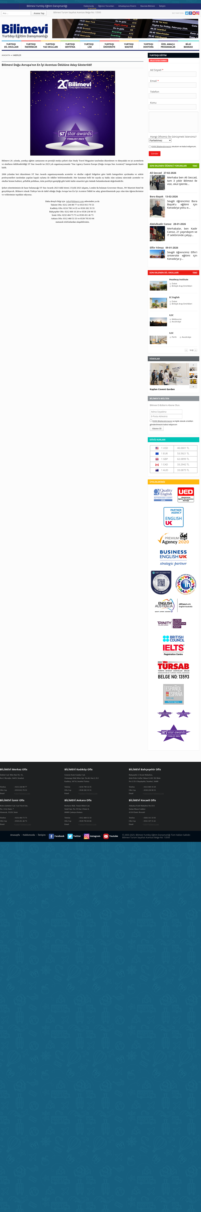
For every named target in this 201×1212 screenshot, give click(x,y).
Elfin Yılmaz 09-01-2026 (164, 247)
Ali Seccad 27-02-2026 (163, 172)
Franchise (92, 8)
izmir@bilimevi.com (23, 824)
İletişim (162, 6)
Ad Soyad (155, 70)
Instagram (197, 13)
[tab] (158, 60)
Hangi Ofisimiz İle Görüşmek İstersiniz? (173, 136)
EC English (174, 297)
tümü (195, 273)
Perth (174, 337)
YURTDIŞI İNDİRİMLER (31, 45)
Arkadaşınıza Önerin (127, 6)
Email (153, 81)
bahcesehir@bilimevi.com (154, 793)
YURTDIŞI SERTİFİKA (70, 45)
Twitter (186, 13)
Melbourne (176, 319)
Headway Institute (178, 279)
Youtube (194, 13)
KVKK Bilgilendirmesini (161, 146)
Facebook (190, 13)
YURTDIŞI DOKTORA (148, 45)
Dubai (174, 283)
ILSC (171, 315)
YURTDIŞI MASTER (129, 45)
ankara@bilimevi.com (88, 824)
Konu (153, 102)
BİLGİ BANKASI (188, 45)
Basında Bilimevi (148, 6)
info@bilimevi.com (75, 201)
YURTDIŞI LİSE (89, 45)
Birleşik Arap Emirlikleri (182, 286)
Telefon (154, 91)
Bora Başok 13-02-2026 (164, 196)
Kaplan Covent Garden (162, 389)
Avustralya (176, 321)
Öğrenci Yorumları (106, 6)
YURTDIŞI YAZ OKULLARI (50, 45)
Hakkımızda (89, 6)
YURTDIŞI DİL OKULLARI (11, 45)
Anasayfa (6, 55)
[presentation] (158, 60)
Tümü (195, 166)
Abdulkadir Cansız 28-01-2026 (168, 224)
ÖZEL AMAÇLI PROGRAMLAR (168, 45)
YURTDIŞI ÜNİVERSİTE (109, 45)
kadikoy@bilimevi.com (88, 793)
